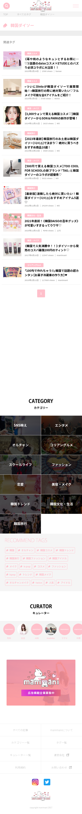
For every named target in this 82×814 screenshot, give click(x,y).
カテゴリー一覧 (20, 742)
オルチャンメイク (19, 582)
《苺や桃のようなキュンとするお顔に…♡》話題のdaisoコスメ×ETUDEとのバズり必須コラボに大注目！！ (52, 63)
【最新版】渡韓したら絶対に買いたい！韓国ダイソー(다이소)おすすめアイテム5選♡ (52, 198)
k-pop (27, 566)
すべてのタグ (24, 14)
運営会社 (59, 755)
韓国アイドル (59, 558)
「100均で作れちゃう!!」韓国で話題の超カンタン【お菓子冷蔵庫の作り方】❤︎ (52, 272)
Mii (58, 123)
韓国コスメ (32, 53)
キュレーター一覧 (20, 755)
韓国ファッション (35, 558)
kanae (59, 71)
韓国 (12, 550)
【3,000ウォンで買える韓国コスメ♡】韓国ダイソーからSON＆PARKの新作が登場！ (52, 116)
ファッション (61, 464)
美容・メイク (33, 108)
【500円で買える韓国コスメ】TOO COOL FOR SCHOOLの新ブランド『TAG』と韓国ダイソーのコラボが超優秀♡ (52, 170)
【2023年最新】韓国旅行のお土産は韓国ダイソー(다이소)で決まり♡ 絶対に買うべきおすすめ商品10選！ (52, 143)
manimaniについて (61, 730)
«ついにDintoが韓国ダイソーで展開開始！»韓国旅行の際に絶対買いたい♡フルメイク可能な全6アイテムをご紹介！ (52, 90)
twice (39, 582)
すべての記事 (20, 730)
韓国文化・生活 (34, 215)
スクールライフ (20, 464)
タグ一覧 (61, 742)
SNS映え (20, 425)
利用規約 (20, 767)
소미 (59, 231)
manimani (62, 255)
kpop (13, 574)
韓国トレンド (20, 504)
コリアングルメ (34, 265)
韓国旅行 (31, 133)
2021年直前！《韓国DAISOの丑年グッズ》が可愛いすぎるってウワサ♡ (52, 223)
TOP (5, 14)
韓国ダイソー (47, 14)
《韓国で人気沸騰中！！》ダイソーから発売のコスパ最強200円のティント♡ (52, 248)
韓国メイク (45, 574)
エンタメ (61, 425)
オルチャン (20, 445)
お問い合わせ (59, 767)
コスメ (41, 566)
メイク (13, 566)
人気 (51, 582)
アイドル (65, 582)
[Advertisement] (41, 345)
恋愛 (20, 484)
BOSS (57, 98)
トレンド (27, 574)
